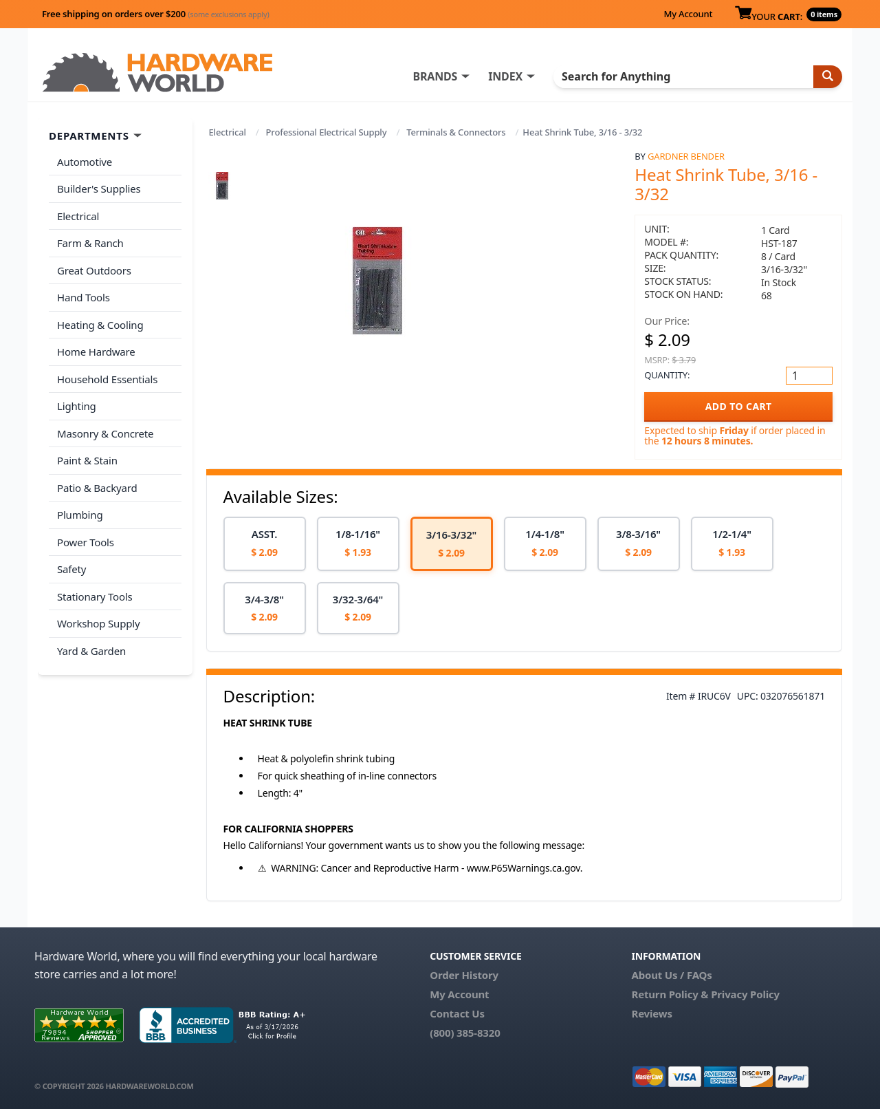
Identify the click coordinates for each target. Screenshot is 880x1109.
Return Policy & (669, 994)
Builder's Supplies (99, 188)
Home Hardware (96, 351)
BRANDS (434, 76)
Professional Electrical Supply (326, 132)
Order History (464, 975)
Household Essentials (107, 379)
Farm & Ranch (90, 243)
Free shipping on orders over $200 (156, 14)
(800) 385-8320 (465, 1033)
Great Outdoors (94, 270)
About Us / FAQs (671, 975)
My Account (687, 14)
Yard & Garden (91, 651)
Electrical (227, 132)
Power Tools (85, 542)
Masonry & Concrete (105, 433)
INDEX (505, 76)
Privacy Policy (745, 994)
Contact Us (457, 1013)
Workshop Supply (98, 623)
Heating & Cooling (100, 325)
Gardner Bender (686, 156)
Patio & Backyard (97, 488)
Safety (71, 569)
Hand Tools (83, 297)
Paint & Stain (87, 460)
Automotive (84, 162)
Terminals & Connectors (455, 132)
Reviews (651, 1013)
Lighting (76, 406)
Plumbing (79, 514)
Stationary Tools (95, 596)
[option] (264, 544)
